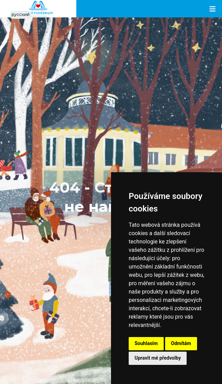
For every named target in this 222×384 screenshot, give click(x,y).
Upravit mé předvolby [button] (158, 358)
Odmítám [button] (181, 343)
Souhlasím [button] (146, 343)
